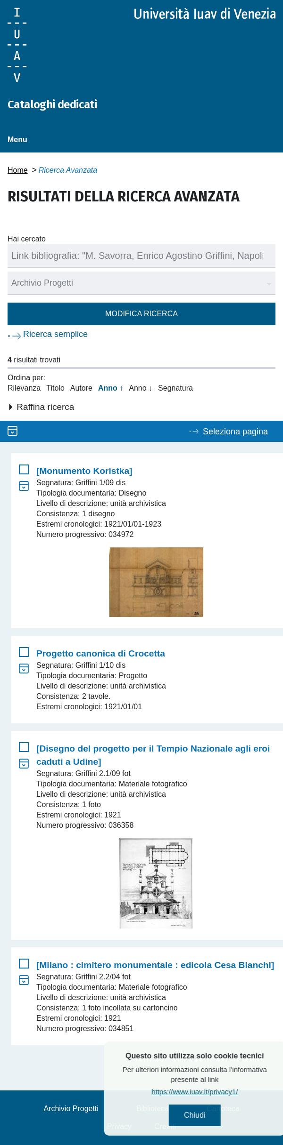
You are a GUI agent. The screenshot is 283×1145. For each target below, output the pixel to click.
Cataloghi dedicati (52, 104)
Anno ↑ (110, 388)
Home (18, 170)
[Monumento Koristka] (84, 471)
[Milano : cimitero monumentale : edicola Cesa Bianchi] (155, 965)
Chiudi (216, 1115)
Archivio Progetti (71, 1109)
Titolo (55, 388)
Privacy (119, 1126)
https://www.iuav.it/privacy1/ (217, 1092)
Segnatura (175, 388)
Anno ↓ (140, 388)
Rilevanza (24, 388)
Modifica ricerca (141, 314)
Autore (81, 388)
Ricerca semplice (55, 334)
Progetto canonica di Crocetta (100, 653)
